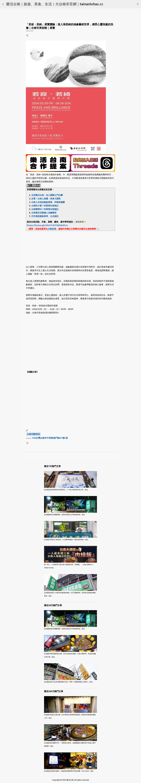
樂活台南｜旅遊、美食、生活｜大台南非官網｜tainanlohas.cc (54, 4)
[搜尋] (138, 4)
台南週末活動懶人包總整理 (43, 212)
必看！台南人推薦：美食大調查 (46, 198)
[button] (27, 35)
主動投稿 (52, 229)
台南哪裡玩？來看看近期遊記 (44, 209)
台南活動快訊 (33, 434)
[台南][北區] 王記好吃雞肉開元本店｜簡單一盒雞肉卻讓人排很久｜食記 (68, 682)
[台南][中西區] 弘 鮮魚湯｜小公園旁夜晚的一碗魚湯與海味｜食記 (66, 539)
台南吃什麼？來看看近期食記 (44, 205)
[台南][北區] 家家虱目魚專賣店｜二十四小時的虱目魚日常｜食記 (66, 490)
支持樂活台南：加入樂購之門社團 (47, 195)
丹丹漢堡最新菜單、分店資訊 (44, 216)
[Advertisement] (70, 246)
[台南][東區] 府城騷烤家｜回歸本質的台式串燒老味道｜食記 (64, 514)
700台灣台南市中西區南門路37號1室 (50, 438)
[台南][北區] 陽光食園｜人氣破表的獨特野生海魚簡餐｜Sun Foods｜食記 (69, 771)
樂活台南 (70, 780)
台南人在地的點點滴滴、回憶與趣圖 (48, 202)
